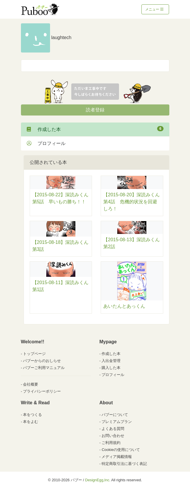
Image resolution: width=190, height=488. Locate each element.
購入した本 (111, 367)
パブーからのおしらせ (42, 360)
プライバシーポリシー (42, 391)
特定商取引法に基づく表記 (124, 463)
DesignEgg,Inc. (97, 480)
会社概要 (30, 384)
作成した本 (95, 129)
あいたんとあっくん (124, 306)
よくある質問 (113, 428)
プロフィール (46, 143)
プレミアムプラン (117, 421)
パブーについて (115, 414)
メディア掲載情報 (117, 456)
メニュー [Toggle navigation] (154, 9)
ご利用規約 (111, 442)
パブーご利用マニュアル (44, 367)
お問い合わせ (113, 435)
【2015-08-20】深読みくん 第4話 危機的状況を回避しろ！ (133, 201)
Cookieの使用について (121, 449)
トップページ (34, 353)
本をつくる (32, 414)
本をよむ (30, 421)
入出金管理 (111, 360)
